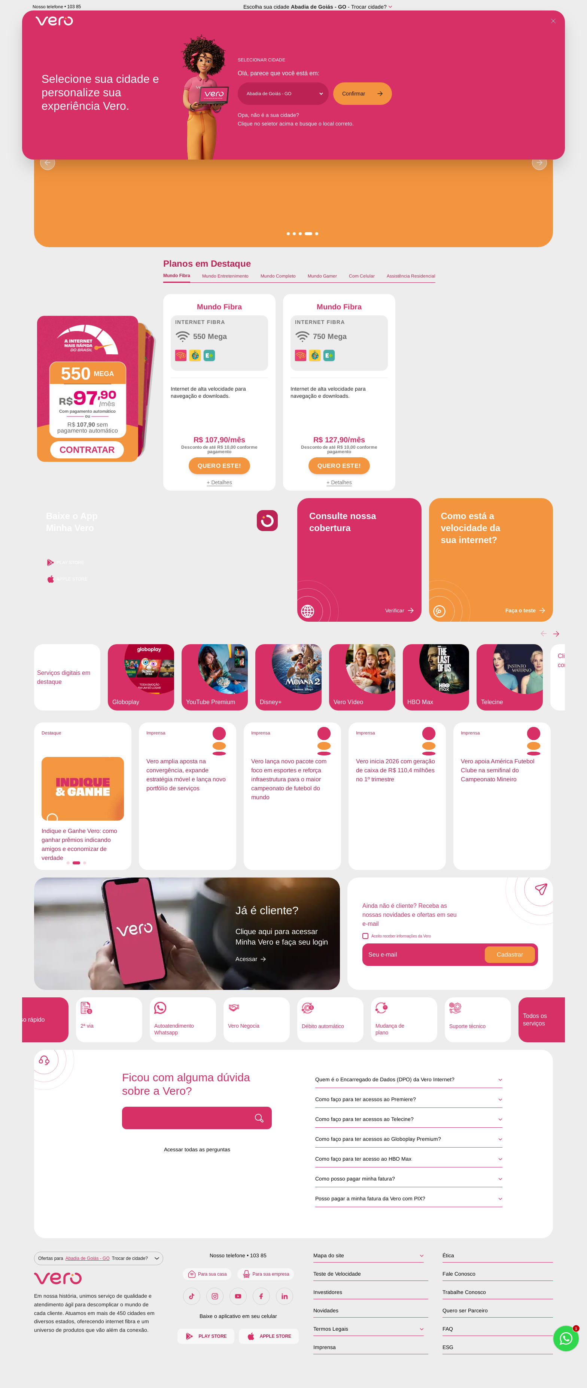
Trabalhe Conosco (464, 1292)
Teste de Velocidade (337, 1274)
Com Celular (362, 276)
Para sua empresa (265, 1274)
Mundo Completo (278, 276)
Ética (448, 1255)
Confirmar (362, 94)
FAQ (447, 1329)
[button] (556, 633)
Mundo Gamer (322, 276)
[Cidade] (284, 93)
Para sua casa (207, 1274)
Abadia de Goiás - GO (318, 7)
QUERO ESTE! (219, 466)
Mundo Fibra (176, 275)
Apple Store (67, 579)
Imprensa (324, 1347)
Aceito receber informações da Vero (401, 936)
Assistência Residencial (411, 276)
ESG (447, 1347)
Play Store (65, 562)
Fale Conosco (458, 1274)
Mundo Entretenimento (225, 276)
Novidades (325, 1310)
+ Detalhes (219, 482)
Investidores (327, 1292)
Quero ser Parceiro (465, 1310)
